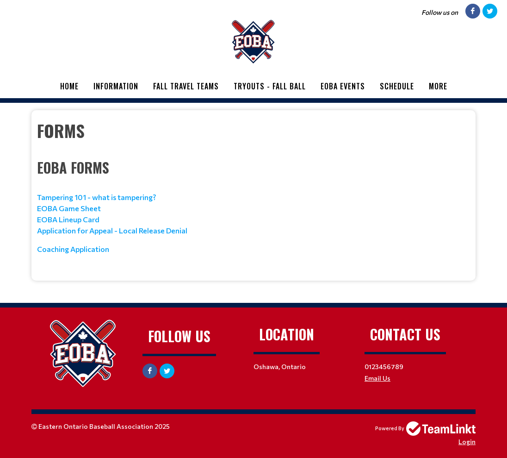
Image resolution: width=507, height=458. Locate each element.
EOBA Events (343, 86)
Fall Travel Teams (186, 86)
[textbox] (253, 192)
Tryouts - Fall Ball (270, 86)
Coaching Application (74, 249)
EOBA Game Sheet (69, 208)
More (438, 86)
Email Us (377, 378)
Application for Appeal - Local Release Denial (112, 230)
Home (69, 86)
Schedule (397, 86)
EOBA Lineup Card (68, 219)
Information (115, 86)
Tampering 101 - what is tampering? (96, 197)
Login (467, 441)
